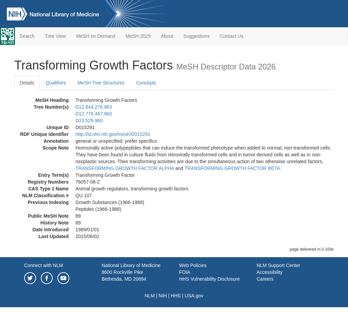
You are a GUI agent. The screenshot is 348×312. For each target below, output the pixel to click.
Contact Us (231, 36)
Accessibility (269, 272)
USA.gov (194, 295)
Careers (265, 279)
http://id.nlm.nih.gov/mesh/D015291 (112, 134)
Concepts (146, 82)
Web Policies (193, 265)
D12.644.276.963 (93, 107)
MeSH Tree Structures (101, 82)
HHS (176, 295)
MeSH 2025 (138, 36)
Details (27, 82)
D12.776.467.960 (93, 113)
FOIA (184, 272)
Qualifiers (56, 82)
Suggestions (197, 36)
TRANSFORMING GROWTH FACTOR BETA (232, 168)
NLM (150, 295)
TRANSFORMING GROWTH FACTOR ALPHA (124, 168)
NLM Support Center (278, 265)
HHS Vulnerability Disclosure (209, 279)
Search (27, 36)
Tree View (55, 36)
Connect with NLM (43, 265)
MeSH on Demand (95, 36)
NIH (163, 295)
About (167, 36)
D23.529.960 (89, 120)
